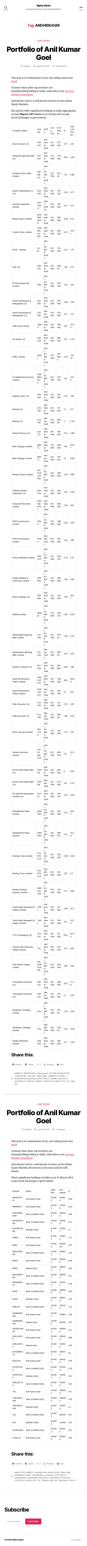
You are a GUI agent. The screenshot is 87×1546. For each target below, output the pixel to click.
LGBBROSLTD (53, 1076)
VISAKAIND (62, 1480)
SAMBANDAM (20, 1478)
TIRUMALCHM (47, 1480)
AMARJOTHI (19, 1472)
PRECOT (46, 1078)
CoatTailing (43, 41)
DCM (29, 1076)
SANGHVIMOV (32, 1478)
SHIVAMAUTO (20, 1081)
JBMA (39, 1076)
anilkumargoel (42, 1073)
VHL (16, 1084)
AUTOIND (52, 1073)
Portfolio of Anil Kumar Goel (43, 53)
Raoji (28, 66)
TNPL (72, 1081)
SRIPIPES (38, 1081)
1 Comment (60, 1129)
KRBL (45, 1076)
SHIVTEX (30, 1081)
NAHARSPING (37, 1475)
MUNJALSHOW (20, 1078)
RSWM (54, 1078)
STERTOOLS (49, 1081)
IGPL (34, 1076)
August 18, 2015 (43, 66)
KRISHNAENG (19, 1475)
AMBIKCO (18, 1073)
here (13, 81)
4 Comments (61, 66)
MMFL (62, 1076)
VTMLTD (71, 1480)
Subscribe (33, 1521)
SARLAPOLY (63, 1078)
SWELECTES (60, 1081)
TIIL (68, 1081)
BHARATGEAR (63, 1073)
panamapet (32, 1078)
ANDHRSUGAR (29, 1073)
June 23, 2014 (43, 1129)
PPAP (40, 1078)
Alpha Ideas (43, 5)
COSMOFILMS (20, 1076)
